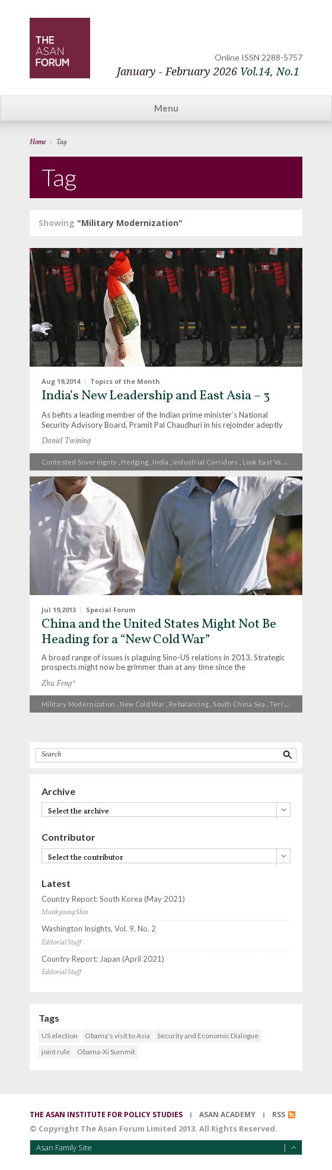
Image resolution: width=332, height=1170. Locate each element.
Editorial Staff (61, 943)
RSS (278, 1114)
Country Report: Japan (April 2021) (103, 959)
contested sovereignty (79, 462)
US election (60, 1035)
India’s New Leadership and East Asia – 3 (156, 396)
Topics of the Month (125, 381)
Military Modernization (79, 704)
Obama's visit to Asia (117, 1035)
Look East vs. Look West (280, 462)
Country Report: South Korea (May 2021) (113, 899)
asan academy (227, 1114)
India (160, 462)
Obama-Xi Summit (106, 1051)
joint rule (56, 1051)
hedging (134, 462)
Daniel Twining (66, 441)
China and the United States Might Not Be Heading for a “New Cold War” (159, 632)
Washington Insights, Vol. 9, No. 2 (99, 928)
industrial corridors (205, 462)
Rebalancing (189, 704)
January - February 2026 (208, 71)
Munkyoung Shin (65, 912)
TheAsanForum (60, 48)
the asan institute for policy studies (106, 1114)
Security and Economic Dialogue (207, 1035)
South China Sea (239, 704)
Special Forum (110, 609)
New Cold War (142, 704)
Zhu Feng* (58, 683)
